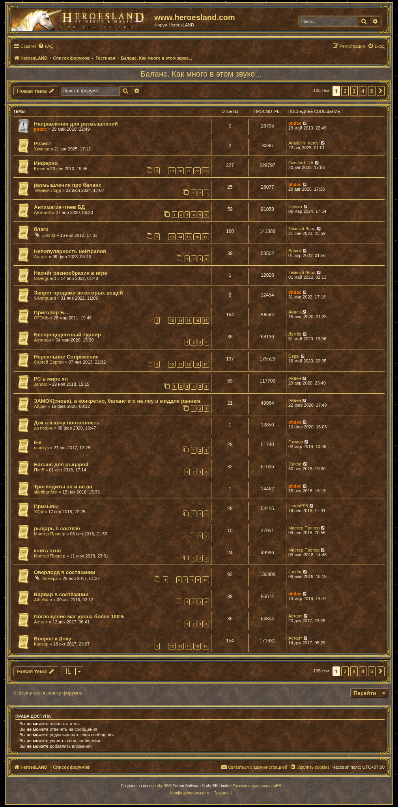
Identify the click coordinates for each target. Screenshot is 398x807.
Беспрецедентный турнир (67, 335)
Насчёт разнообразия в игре (70, 273)
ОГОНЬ (41, 317)
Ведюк (294, 250)
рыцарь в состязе (57, 528)
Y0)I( (38, 511)
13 (172, 236)
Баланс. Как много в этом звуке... (201, 73)
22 (197, 170)
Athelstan (43, 599)
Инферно (46, 163)
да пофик (43, 428)
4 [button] (362, 90)
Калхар (41, 644)
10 (172, 364)
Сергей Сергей (49, 362)
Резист (42, 143)
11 (180, 364)
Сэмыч (295, 206)
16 (197, 236)
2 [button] (345, 90)
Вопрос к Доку (52, 639)
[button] (381, 91)
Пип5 (39, 469)
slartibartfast (46, 492)
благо (41, 229)
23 (205, 170)
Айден (294, 312)
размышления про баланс (67, 185)
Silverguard (45, 278)
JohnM (48, 235)
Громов (295, 441)
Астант (41, 256)
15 (189, 236)
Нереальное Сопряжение (66, 357)
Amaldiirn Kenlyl (304, 143)
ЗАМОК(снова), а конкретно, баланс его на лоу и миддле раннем (117, 401)
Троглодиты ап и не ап (63, 487)
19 (172, 170)
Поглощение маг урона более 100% (79, 616)
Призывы (46, 506)
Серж (293, 356)
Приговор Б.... (52, 312)
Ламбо (294, 334)
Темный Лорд (47, 190)
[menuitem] (46, 46)
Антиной (42, 212)
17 (205, 236)
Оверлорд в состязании (64, 572)
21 (189, 170)
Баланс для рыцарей (61, 464)
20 (180, 170)
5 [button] (371, 90)
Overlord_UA (301, 162)
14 (180, 236)
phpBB (163, 786)
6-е (37, 442)
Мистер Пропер (49, 533)
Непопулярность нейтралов (70, 251)
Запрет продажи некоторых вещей (78, 293)
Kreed (39, 168)
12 (189, 364)
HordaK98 (298, 505)
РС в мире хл (51, 379)
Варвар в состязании (61, 594)
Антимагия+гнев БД (59, 207)
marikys (41, 447)
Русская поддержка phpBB (257, 786)
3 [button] (354, 90)
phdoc (40, 129)
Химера (41, 148)
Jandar (40, 384)
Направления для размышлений (76, 124)
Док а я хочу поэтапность (66, 423)
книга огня (47, 551)
